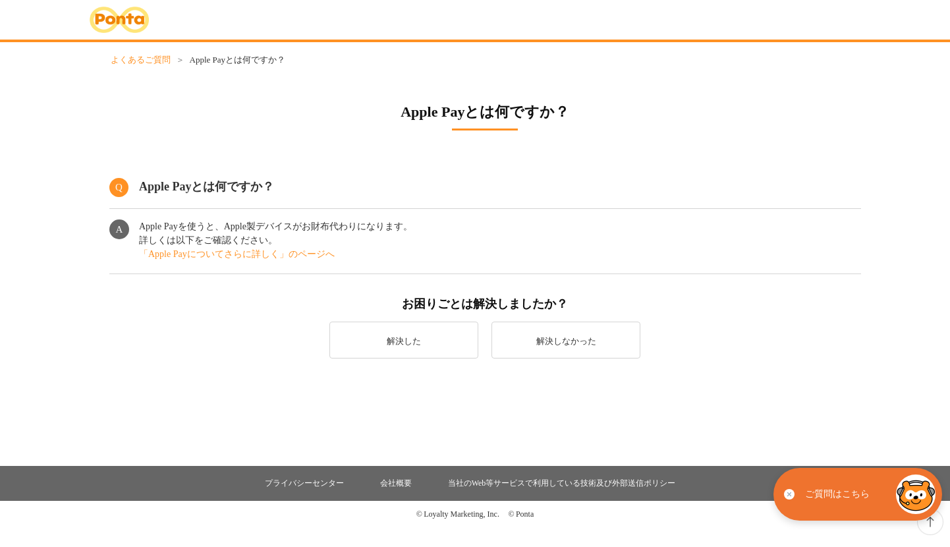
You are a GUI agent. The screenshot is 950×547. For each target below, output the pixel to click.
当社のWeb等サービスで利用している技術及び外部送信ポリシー (562, 483)
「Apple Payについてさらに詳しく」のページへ (237, 254)
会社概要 (396, 483)
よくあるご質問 (141, 60)
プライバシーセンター (304, 483)
